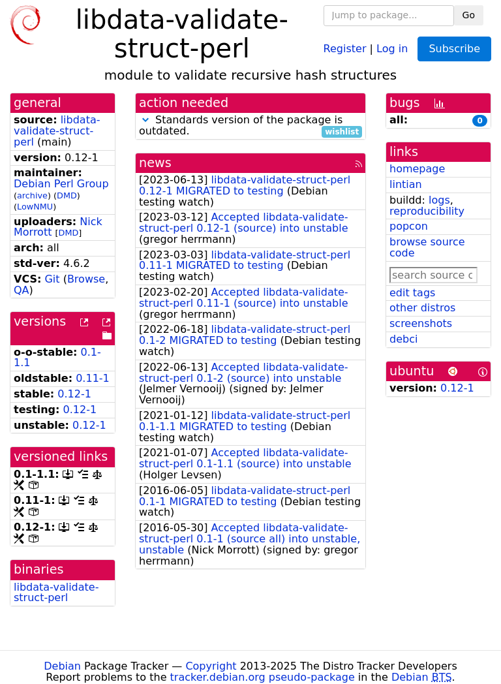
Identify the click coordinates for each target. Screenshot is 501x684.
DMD (67, 195)
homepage (417, 169)
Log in (392, 48)
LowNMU (35, 206)
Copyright (210, 666)
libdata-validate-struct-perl (57, 131)
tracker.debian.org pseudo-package (262, 677)
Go (469, 15)
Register (345, 48)
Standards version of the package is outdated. (250, 126)
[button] (145, 120)
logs (439, 200)
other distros (422, 308)
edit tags (412, 293)
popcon (408, 226)
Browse (86, 279)
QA (21, 290)
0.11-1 (93, 378)
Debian (62, 666)
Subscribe (454, 48)
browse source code (427, 247)
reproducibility (426, 211)
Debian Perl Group (61, 184)
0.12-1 (74, 394)
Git (51, 279)
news (155, 162)
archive (32, 195)
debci (403, 339)
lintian (405, 184)
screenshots (420, 323)
